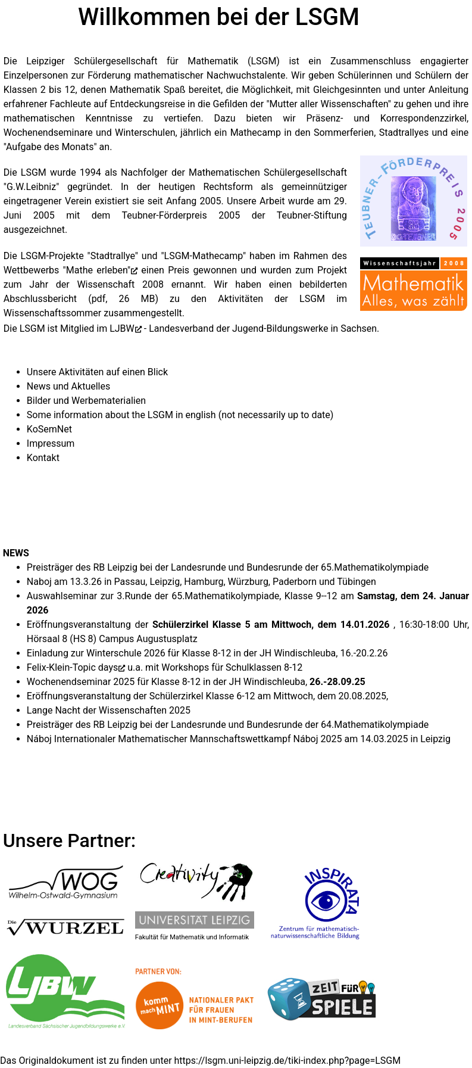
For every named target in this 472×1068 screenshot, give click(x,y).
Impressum (51, 443)
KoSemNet (49, 429)
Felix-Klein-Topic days (72, 667)
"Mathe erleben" (96, 270)
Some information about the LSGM (100, 415)
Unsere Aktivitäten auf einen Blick (97, 372)
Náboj (39, 739)
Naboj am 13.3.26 (64, 581)
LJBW (122, 328)
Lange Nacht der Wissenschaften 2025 (108, 710)
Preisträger (50, 567)
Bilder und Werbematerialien (86, 400)
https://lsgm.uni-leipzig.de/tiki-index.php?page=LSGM (287, 1060)
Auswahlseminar (62, 596)
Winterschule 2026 (127, 653)
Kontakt (43, 457)
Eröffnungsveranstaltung (79, 624)
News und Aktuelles (68, 386)
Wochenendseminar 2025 (81, 681)
